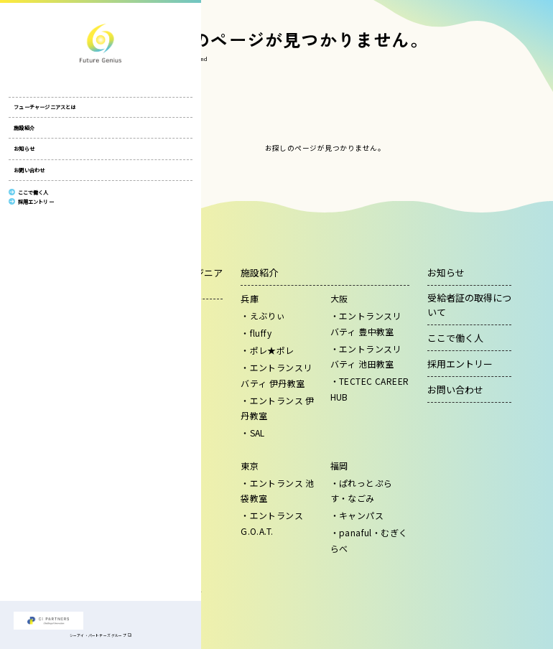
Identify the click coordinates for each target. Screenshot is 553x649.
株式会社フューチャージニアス (48, 43)
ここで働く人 (455, 338)
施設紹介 (24, 133)
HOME (147, 58)
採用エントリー (460, 363)
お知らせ (24, 154)
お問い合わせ (29, 175)
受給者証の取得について (469, 305)
